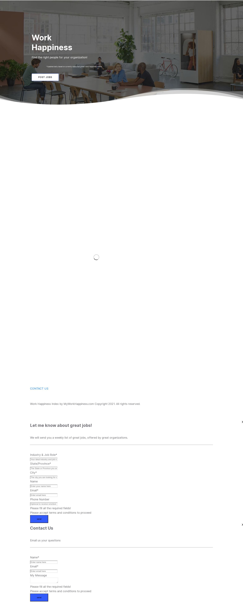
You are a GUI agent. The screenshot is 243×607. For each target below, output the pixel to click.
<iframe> (94, 254)
